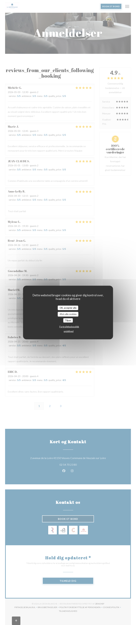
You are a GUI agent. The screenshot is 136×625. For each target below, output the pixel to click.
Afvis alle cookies (68, 314)
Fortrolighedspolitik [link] (69, 326)
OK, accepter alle (68, 307)
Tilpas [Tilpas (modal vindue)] (68, 320)
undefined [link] (69, 331)
